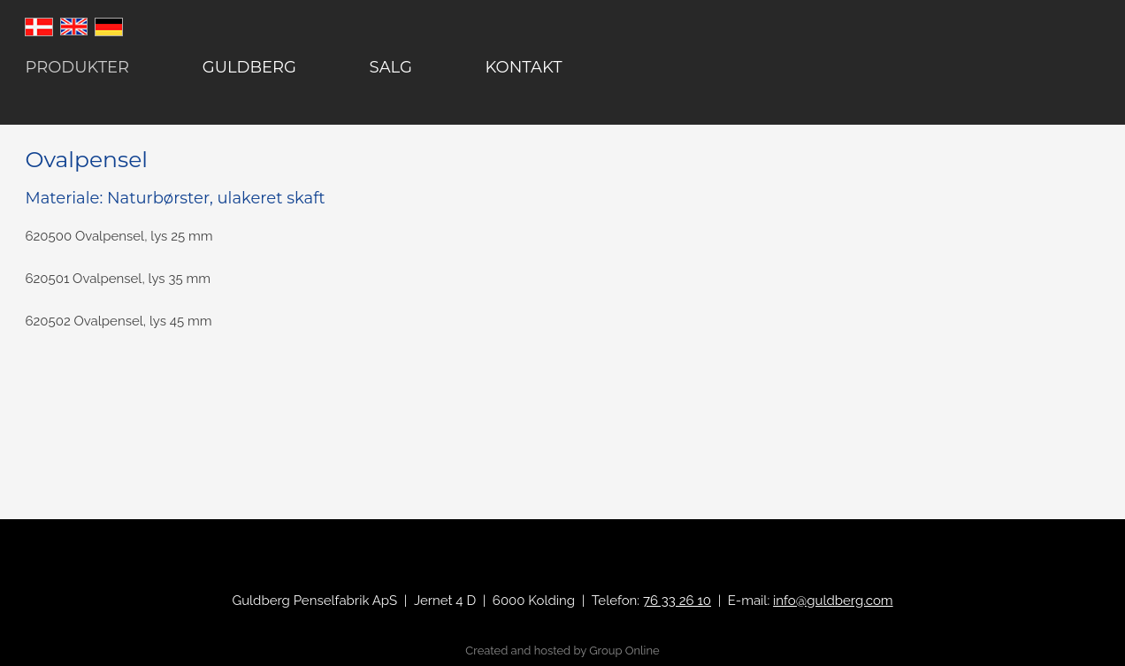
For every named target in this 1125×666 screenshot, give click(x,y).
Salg (391, 67)
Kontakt (524, 67)
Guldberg (249, 67)
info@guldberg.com (833, 601)
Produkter (77, 67)
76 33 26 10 (677, 601)
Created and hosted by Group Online (562, 650)
